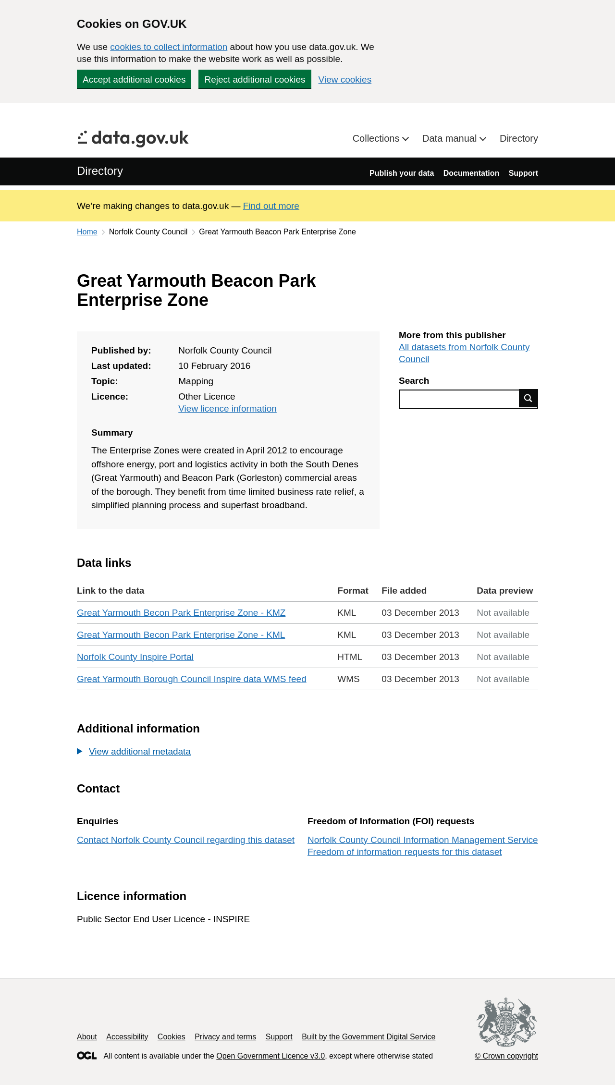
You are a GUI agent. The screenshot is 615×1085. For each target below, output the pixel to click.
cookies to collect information (168, 47)
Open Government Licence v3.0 (270, 1056)
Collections (377, 138)
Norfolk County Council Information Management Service (423, 840)
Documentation (471, 173)
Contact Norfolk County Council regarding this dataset (186, 840)
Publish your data (401, 173)
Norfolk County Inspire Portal (135, 657)
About (87, 1037)
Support (523, 173)
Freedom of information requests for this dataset (405, 852)
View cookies (345, 79)
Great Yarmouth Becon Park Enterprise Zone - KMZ (181, 613)
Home (87, 232)
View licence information (227, 408)
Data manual (451, 138)
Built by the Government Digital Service (368, 1037)
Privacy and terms (225, 1037)
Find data (528, 398)
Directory (519, 138)
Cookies (171, 1037)
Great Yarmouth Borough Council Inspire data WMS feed (192, 679)
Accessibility (127, 1037)
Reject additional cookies (254, 79)
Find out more (271, 206)
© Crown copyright (506, 1056)
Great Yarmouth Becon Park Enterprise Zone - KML (181, 635)
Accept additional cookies (134, 79)
